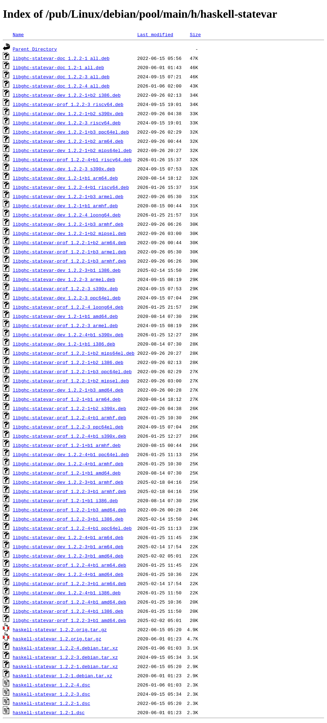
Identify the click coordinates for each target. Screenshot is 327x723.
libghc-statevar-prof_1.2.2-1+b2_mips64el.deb (73, 353)
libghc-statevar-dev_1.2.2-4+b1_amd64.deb (68, 574)
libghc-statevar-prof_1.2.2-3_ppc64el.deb (68, 427)
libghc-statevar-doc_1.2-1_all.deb (58, 67)
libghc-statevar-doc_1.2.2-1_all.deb (61, 58)
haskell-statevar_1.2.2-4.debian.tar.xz (65, 648)
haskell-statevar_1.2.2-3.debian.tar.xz (65, 657)
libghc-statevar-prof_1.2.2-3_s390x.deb (65, 288)
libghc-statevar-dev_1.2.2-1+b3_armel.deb (68, 196)
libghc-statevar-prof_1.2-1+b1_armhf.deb (67, 445)
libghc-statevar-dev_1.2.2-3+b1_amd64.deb (68, 556)
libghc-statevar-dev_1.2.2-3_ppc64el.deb (67, 298)
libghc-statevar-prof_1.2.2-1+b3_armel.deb (69, 251)
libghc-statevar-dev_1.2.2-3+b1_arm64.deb (68, 546)
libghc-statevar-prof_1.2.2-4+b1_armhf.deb (69, 417)
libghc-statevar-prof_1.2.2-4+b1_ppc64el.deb (72, 528)
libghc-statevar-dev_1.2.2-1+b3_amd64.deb (68, 390)
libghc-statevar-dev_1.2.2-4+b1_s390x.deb (68, 334)
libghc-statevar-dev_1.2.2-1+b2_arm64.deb (68, 141)
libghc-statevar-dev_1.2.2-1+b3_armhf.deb (68, 224)
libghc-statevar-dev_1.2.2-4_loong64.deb (67, 215)
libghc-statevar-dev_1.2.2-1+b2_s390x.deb (68, 113)
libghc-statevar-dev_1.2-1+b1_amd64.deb (65, 316)
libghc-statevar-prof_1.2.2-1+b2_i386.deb (68, 362)
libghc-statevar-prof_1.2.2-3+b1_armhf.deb (69, 491)
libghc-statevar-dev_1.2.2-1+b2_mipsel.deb (69, 233)
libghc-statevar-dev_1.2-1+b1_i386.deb (64, 344)
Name (18, 34)
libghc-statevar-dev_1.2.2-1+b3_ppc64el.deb (71, 132)
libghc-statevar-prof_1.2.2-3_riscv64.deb (68, 104)
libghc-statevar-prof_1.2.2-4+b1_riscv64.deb (72, 159)
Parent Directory (35, 49)
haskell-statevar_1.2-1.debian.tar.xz (62, 675)
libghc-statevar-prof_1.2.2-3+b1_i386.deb (68, 519)
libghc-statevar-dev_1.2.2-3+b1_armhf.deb (68, 482)
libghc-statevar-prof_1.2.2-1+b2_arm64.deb (69, 242)
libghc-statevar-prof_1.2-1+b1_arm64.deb (67, 399)
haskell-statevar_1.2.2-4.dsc (51, 685)
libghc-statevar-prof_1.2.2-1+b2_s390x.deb (69, 408)
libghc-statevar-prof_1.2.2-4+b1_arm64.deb (69, 565)
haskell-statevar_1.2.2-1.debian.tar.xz (65, 666)
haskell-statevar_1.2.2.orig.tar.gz (60, 629)
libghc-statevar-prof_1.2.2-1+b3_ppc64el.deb (72, 371)
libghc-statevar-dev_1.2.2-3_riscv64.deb (67, 122)
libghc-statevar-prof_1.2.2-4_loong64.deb (68, 307)
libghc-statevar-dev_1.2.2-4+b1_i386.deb (67, 592)
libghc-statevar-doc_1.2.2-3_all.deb (61, 76)
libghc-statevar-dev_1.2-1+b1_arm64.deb (65, 178)
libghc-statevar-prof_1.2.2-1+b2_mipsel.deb (71, 380)
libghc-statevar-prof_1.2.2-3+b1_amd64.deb (69, 620)
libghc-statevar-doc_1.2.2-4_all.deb (61, 86)
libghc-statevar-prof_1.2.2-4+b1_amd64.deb (69, 602)
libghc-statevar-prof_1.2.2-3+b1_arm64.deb (69, 583)
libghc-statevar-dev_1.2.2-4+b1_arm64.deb (68, 537)
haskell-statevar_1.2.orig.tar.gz (57, 638)
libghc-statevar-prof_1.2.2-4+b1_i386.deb (68, 611)
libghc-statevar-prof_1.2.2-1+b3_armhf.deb (69, 261)
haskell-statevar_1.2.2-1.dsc (51, 703)
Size (195, 34)
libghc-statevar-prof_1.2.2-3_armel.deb (65, 325)
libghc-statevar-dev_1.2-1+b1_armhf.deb (65, 205)
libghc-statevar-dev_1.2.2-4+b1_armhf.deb (68, 463)
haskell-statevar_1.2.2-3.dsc (51, 694)
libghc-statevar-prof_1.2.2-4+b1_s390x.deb (69, 436)
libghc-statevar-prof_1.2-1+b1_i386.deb (65, 500)
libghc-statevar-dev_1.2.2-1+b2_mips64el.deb (72, 150)
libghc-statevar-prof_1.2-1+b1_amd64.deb (67, 473)
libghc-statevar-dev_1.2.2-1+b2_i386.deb (67, 95)
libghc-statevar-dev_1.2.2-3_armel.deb (64, 279)
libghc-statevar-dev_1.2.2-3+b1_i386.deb (67, 270)
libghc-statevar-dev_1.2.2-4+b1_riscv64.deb (71, 187)
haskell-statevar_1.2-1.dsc (49, 712)
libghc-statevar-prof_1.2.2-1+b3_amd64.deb (69, 509)
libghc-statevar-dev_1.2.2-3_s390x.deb (64, 169)
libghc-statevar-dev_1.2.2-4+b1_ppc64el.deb (71, 454)
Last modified (155, 34)
